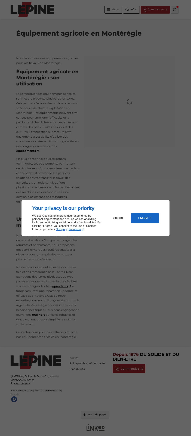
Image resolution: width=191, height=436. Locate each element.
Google (60, 229)
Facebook (75, 229)
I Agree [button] (145, 218)
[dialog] (95, 218)
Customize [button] (118, 218)
